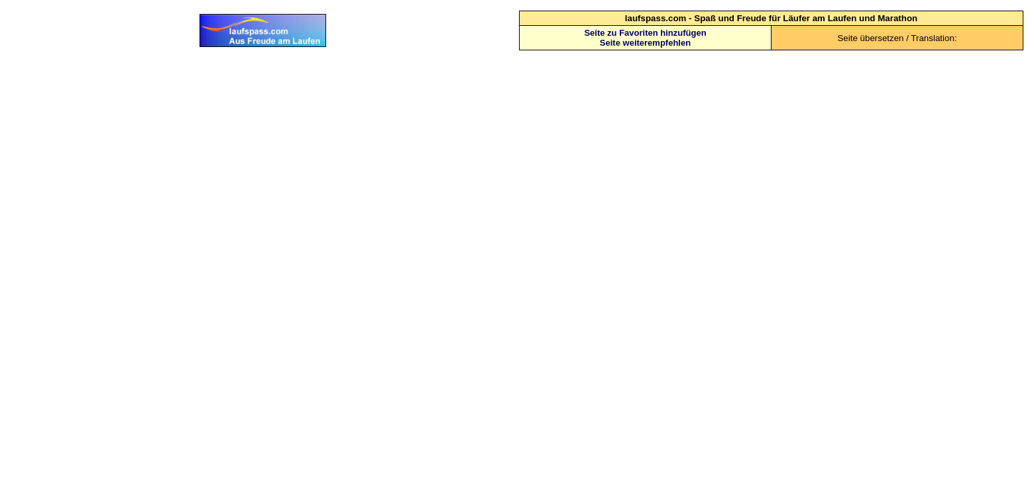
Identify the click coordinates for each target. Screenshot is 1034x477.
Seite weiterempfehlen (645, 43)
